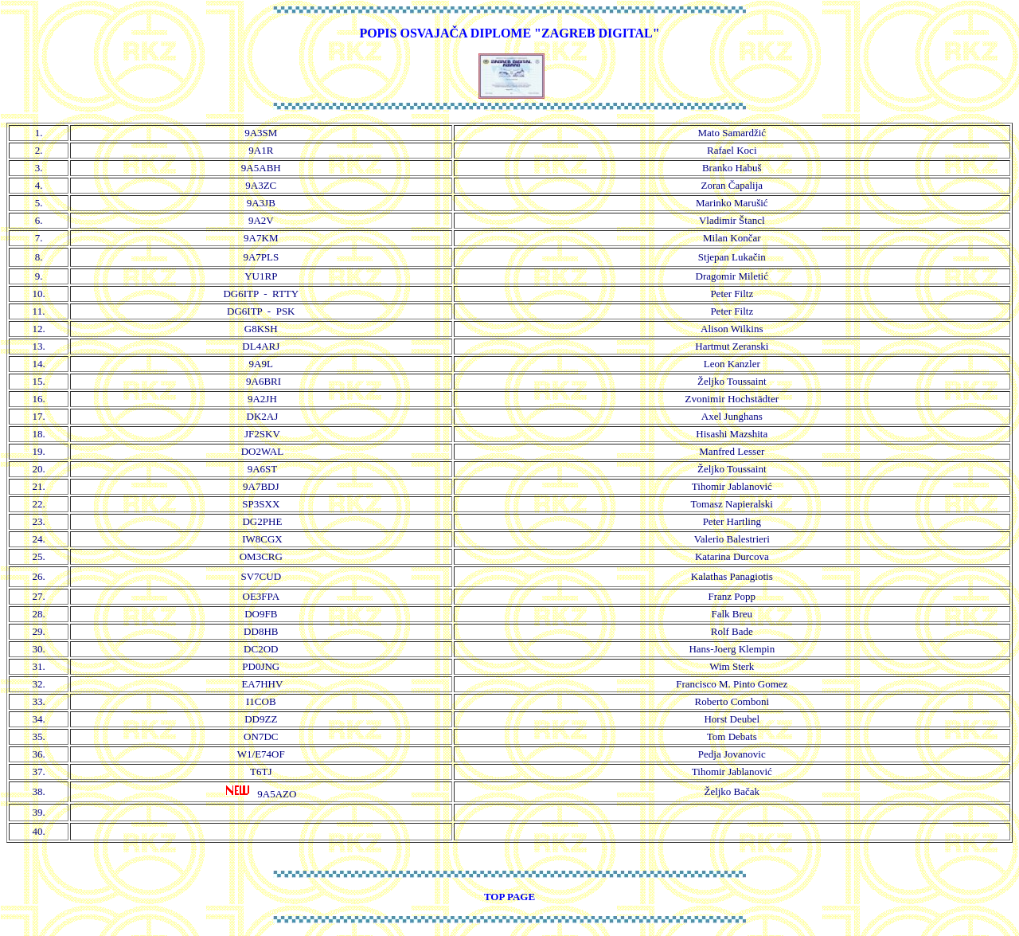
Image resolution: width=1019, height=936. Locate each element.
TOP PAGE (509, 897)
